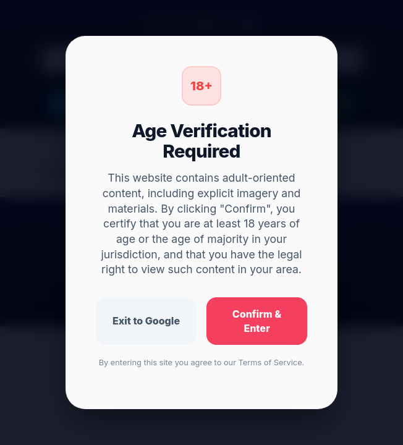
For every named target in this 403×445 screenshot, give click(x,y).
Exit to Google (146, 321)
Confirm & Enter (256, 321)
